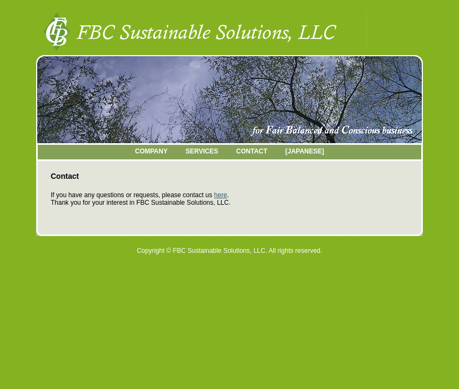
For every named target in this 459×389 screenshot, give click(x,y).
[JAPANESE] (304, 151)
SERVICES (202, 151)
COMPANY (151, 151)
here (220, 195)
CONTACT (252, 151)
